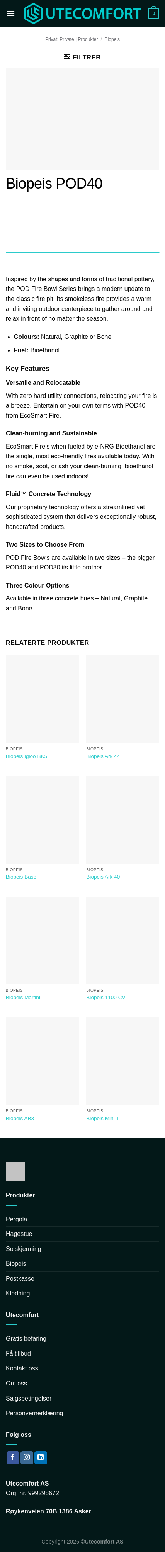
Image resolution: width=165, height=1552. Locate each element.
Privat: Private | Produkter (71, 39)
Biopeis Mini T (102, 1118)
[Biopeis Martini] (42, 940)
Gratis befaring (26, 1338)
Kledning (18, 1293)
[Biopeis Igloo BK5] (42, 699)
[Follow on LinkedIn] (40, 1457)
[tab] (82, 260)
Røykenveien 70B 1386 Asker (48, 1511)
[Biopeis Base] (42, 820)
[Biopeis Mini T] (122, 1061)
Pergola (16, 1219)
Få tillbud (18, 1353)
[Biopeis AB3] (42, 1061)
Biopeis (112, 39)
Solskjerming (23, 1249)
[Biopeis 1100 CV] (122, 940)
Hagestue (19, 1234)
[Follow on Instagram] (26, 1457)
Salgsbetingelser (28, 1398)
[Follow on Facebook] (13, 1457)
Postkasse (20, 1278)
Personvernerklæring (34, 1413)
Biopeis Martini (23, 997)
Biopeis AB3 (20, 1118)
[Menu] (10, 13)
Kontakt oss (22, 1368)
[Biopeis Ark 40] (122, 820)
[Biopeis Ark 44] (122, 699)
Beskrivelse (18, 260)
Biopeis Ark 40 (103, 877)
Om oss (16, 1383)
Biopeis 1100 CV (105, 997)
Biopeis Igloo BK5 (26, 756)
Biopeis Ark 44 (103, 756)
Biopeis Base (21, 877)
